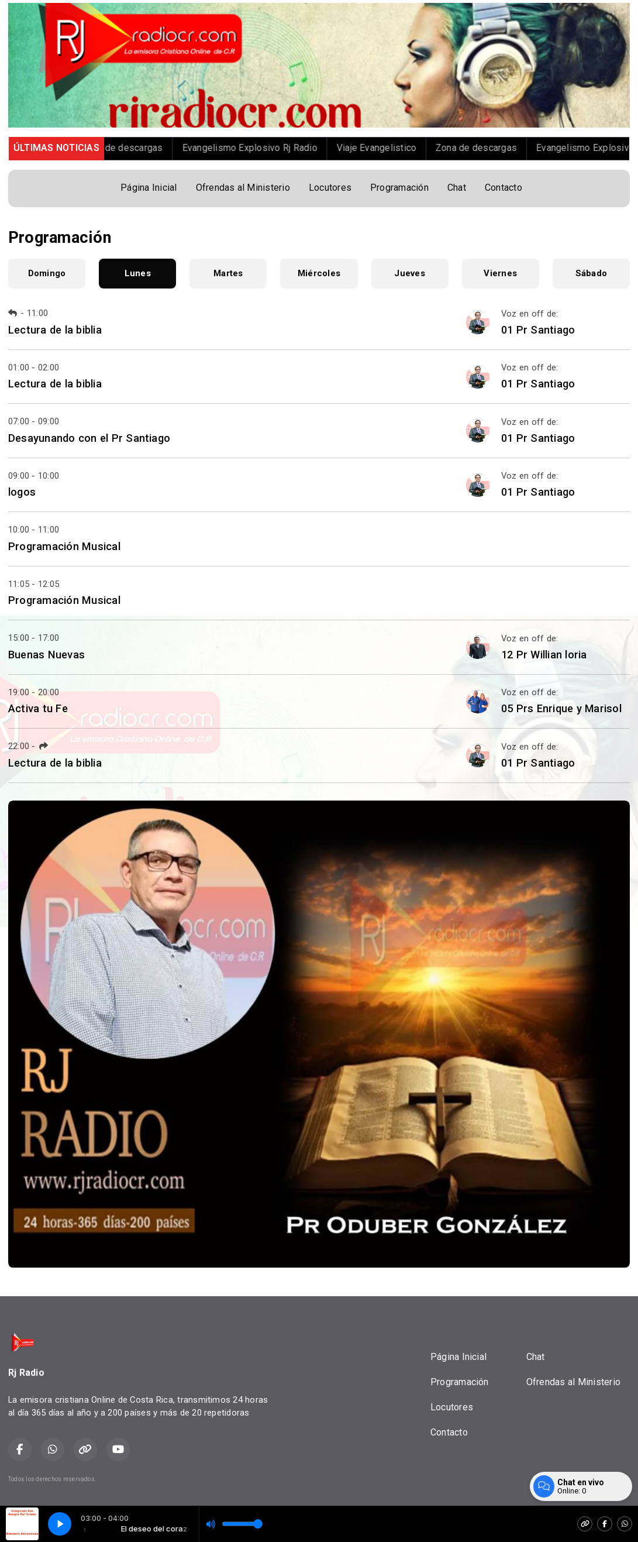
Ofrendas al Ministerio (243, 187)
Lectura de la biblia (55, 330)
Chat (456, 187)
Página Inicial (148, 187)
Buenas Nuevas (46, 654)
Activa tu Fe (38, 708)
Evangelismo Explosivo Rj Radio (264, 147)
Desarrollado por (590, 1479)
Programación (399, 187)
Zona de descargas (137, 147)
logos (22, 492)
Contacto (503, 187)
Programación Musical (64, 546)
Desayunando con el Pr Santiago (89, 438)
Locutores (330, 187)
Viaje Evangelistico (391, 147)
